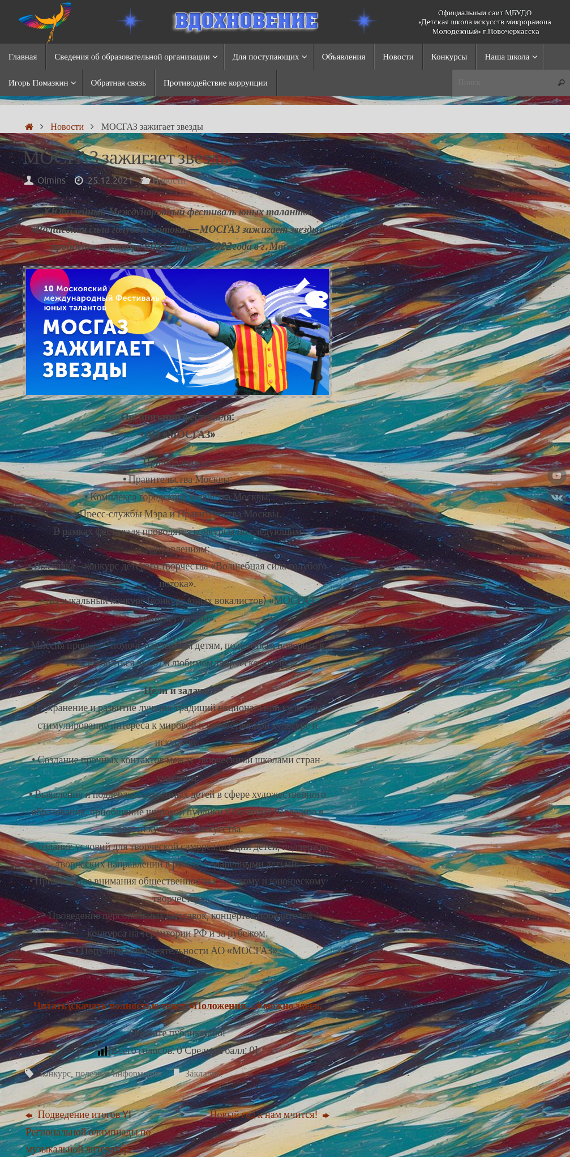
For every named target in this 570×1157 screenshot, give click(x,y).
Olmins (51, 180)
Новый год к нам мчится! (269, 1114)
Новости (67, 127)
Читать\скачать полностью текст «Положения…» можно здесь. (177, 1005)
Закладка (202, 1073)
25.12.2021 (110, 180)
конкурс (55, 1073)
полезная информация (118, 1073)
